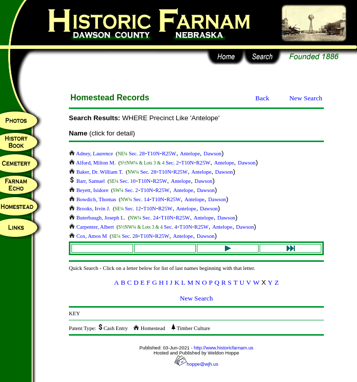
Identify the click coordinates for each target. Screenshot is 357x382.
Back (262, 98)
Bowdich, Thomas (93, 199)
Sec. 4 (170, 227)
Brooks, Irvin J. (90, 208)
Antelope (190, 153)
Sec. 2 (172, 163)
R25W (169, 153)
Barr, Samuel (87, 181)
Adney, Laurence (91, 153)
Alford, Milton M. (93, 163)
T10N (153, 153)
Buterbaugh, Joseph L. (97, 218)
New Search (305, 98)
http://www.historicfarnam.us (223, 347)
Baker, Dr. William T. (96, 172)
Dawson (212, 153)
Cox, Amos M (88, 236)
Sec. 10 (128, 181)
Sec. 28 (136, 153)
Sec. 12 (133, 208)
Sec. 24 (150, 218)
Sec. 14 (141, 199)
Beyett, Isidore (89, 190)
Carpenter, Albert (92, 227)
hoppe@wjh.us (196, 364)
